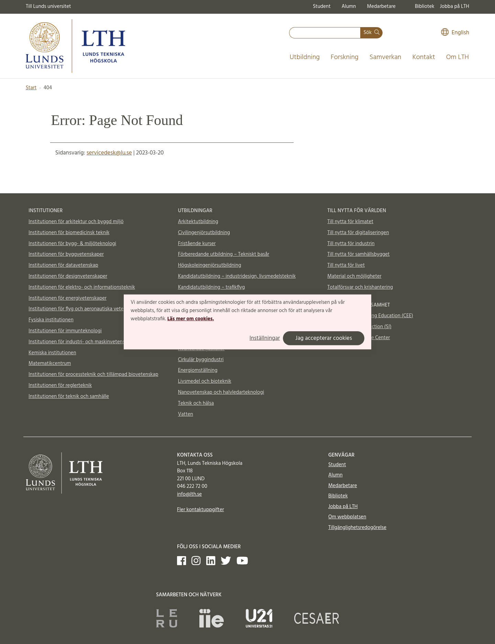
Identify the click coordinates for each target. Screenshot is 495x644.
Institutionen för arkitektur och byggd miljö (76, 222)
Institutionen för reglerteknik (60, 385)
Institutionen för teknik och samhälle (69, 396)
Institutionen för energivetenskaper (68, 298)
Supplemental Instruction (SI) (359, 327)
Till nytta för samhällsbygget (358, 254)
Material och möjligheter (354, 276)
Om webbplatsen (347, 517)
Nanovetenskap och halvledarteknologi (221, 392)
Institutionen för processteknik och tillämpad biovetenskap (93, 374)
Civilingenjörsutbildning (204, 233)
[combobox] (325, 32)
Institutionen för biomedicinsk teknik (69, 233)
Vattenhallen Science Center (358, 338)
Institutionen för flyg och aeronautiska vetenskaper (85, 309)
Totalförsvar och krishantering (360, 287)
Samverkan (386, 57)
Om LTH (457, 57)
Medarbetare (381, 6)
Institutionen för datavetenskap (63, 265)
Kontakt (423, 57)
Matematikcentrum (50, 363)
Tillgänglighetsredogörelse (357, 528)
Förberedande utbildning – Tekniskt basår (224, 254)
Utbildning (304, 57)
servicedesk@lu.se (109, 153)
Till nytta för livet (346, 265)
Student (321, 6)
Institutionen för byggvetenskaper (66, 254)
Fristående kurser (197, 244)
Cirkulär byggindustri (201, 360)
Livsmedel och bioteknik (204, 381)
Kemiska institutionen (52, 353)
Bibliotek (424, 6)
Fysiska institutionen (51, 320)
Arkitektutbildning (198, 222)
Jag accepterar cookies (323, 338)
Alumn (349, 6)
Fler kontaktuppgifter (200, 510)
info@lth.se (189, 494)
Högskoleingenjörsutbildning (209, 265)
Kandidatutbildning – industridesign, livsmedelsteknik (237, 276)
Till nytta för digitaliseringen (358, 233)
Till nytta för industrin (350, 244)
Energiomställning (198, 370)
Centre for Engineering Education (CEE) (370, 316)
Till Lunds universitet (48, 6)
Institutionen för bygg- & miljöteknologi (72, 244)
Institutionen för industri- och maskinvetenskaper (83, 342)
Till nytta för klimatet (350, 222)
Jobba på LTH (454, 6)
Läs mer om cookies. (190, 318)
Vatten (185, 414)
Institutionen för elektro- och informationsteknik (82, 287)
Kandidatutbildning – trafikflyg (211, 287)
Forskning (345, 57)
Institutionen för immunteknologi (65, 331)
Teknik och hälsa (196, 403)
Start (31, 88)
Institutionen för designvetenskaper (68, 276)
